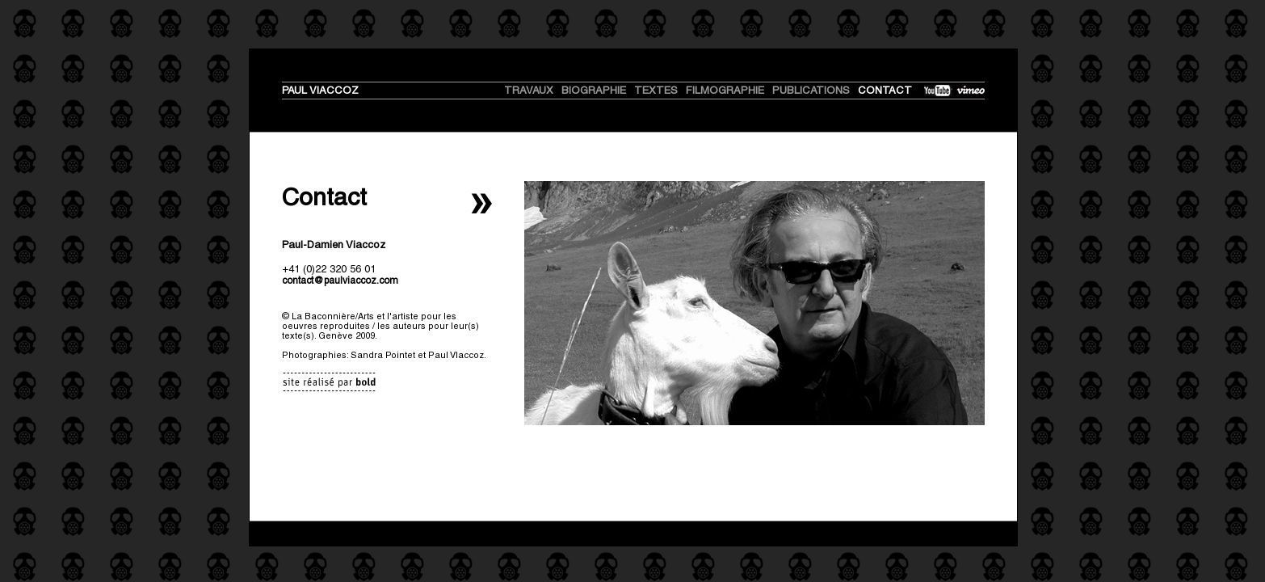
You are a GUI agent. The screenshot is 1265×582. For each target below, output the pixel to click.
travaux (528, 90)
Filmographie (725, 90)
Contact (885, 90)
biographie (593, 90)
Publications (811, 90)
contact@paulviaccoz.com (340, 280)
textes (656, 90)
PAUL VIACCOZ (320, 90)
